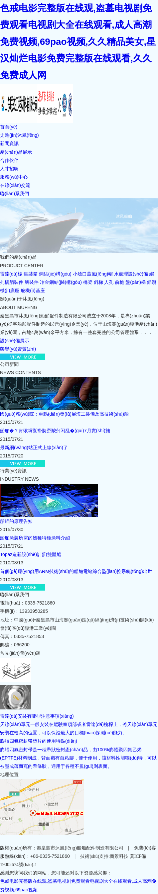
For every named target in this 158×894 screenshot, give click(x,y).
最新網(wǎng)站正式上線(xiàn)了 (34, 447)
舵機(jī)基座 (33, 290)
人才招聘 (9, 168)
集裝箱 (31, 274)
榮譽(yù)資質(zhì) (18, 349)
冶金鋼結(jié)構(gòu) (61, 282)
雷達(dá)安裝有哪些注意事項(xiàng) (37, 716)
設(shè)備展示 (14, 340)
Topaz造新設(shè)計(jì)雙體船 (30, 554)
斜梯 (98, 282)
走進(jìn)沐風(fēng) (19, 135)
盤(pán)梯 (135, 282)
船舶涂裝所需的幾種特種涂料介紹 (35, 537)
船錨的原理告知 (16, 521)
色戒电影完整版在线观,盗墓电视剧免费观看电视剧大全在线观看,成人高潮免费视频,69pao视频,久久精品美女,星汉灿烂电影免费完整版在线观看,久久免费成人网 (78, 41)
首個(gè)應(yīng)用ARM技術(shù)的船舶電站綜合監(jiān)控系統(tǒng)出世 (76, 571)
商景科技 (119, 856)
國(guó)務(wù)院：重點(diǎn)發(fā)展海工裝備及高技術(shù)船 (64, 414)
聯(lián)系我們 (14, 193)
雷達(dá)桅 (11, 274)
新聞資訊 (9, 143)
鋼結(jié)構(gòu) (55, 274)
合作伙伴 (9, 160)
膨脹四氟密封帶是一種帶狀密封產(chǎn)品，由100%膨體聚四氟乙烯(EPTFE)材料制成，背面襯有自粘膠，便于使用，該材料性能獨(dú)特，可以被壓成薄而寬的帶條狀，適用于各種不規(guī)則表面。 (78, 758)
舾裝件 (32, 282)
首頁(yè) (8, 126)
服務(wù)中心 (14, 177)
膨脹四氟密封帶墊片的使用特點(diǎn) (38, 741)
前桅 (119, 282)
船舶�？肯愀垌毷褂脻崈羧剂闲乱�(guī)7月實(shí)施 (55, 430)
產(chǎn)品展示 (16, 152)
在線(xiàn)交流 (15, 185)
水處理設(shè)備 (131, 274)
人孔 (108, 282)
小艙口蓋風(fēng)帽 (93, 274)
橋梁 (87, 282)
